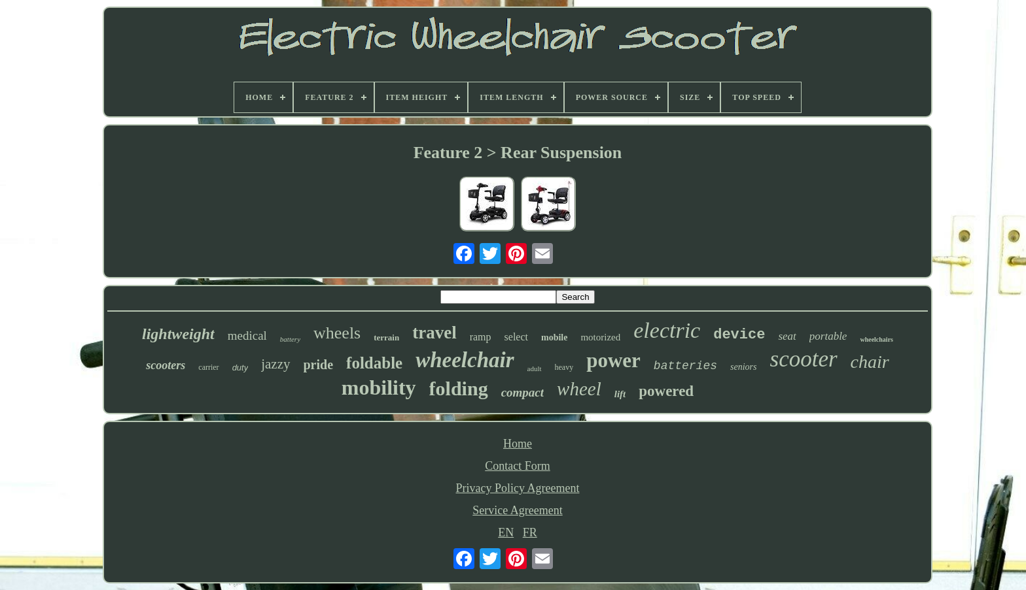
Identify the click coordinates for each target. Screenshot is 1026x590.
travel (434, 332)
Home (517, 443)
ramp (480, 336)
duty (240, 367)
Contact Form (517, 465)
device (739, 335)
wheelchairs (876, 339)
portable (828, 336)
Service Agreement (517, 510)
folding (458, 388)
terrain (386, 337)
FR (530, 532)
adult (534, 368)
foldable (374, 363)
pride (319, 364)
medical (247, 335)
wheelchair (465, 360)
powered (666, 391)
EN (506, 532)
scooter (804, 359)
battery (290, 339)
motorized (600, 337)
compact (522, 392)
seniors (743, 367)
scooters (165, 365)
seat (787, 336)
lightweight (178, 333)
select (516, 336)
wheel (579, 388)
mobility (379, 387)
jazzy (275, 364)
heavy (564, 367)
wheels (337, 332)
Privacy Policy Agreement (518, 488)
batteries (685, 365)
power (613, 360)
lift (620, 394)
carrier (208, 367)
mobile (554, 337)
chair (870, 362)
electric (666, 330)
